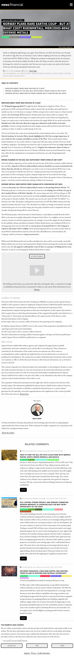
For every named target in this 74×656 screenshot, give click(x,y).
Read (23, 490)
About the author (8, 432)
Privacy (33, 653)
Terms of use (24, 394)
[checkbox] (2, 641)
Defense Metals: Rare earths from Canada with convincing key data (35, 93)
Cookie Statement (43, 653)
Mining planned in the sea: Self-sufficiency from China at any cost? (35, 91)
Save (37, 645)
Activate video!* (37, 256)
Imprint (27, 653)
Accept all (12, 645)
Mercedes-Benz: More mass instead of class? (25, 88)
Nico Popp (33, 71)
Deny (62, 645)
